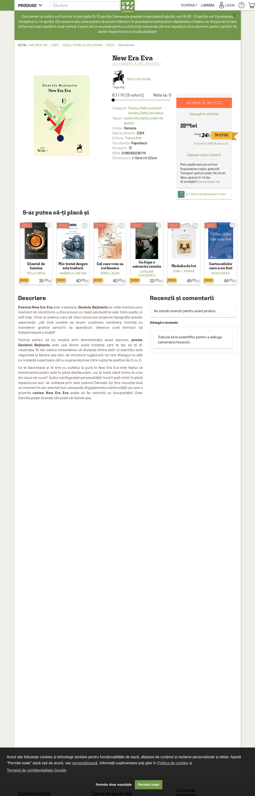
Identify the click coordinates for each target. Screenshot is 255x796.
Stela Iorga (36, 273)
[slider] (141, 100)
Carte (55, 45)
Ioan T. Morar (183, 271)
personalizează (85, 763)
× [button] (234, 15)
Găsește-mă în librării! (204, 155)
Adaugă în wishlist (204, 114)
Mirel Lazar (110, 273)
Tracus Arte (133, 138)
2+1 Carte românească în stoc (206, 194)
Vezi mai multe (131, 79)
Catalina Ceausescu (146, 273)
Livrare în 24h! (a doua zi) (211, 143)
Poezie (110, 45)
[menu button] (31, 5)
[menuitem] (189, 5)
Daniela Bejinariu (140, 64)
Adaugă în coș (204, 102)
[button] (92, 5)
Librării (207, 5)
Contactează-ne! (209, 181)
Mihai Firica (220, 273)
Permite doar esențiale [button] (114, 784)
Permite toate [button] (148, 784)
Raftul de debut (151, 113)
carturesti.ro (37, 45)
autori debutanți (136, 118)
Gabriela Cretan (73, 273)
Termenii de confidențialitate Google (36, 770)
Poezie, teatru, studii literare (82, 45)
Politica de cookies (173, 763)
